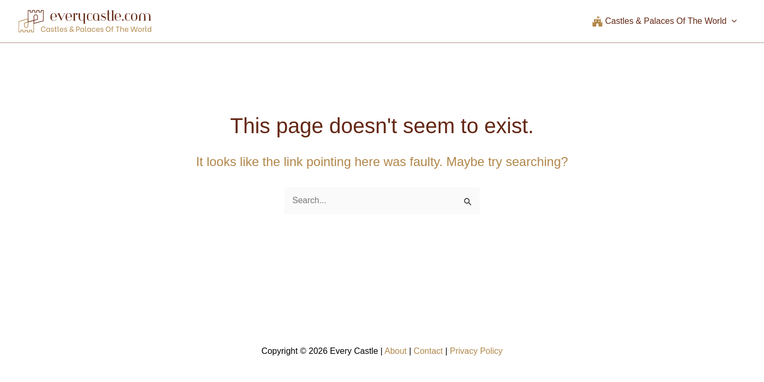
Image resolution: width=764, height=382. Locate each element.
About (396, 350)
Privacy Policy (476, 350)
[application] (731, 21)
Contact (428, 350)
